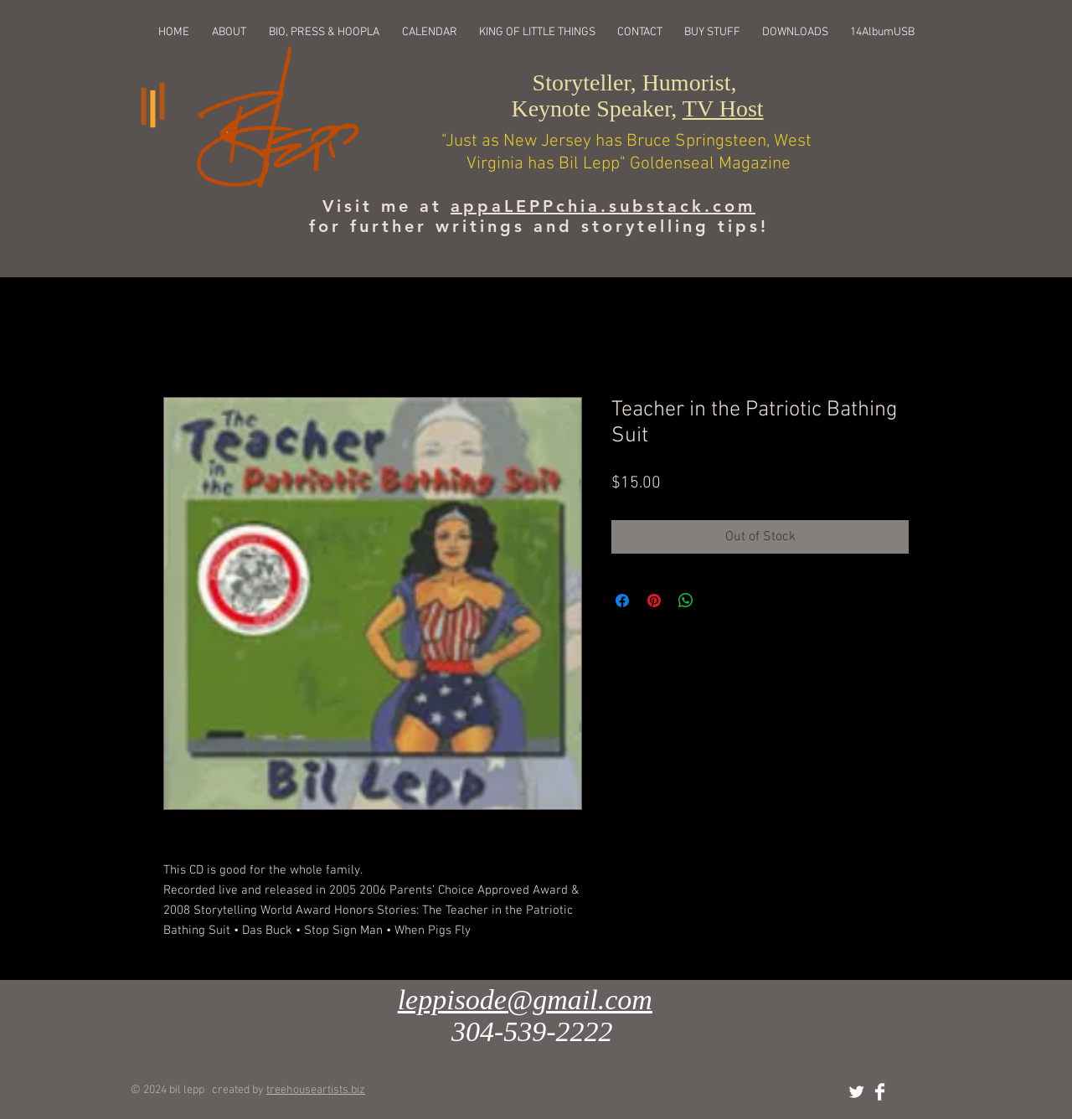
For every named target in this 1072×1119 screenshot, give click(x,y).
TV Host (723, 108)
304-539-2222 (532, 1031)
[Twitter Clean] (856, 1092)
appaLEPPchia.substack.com (603, 206)
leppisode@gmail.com (525, 999)
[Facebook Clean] (880, 1092)
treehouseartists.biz (315, 1090)
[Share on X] (718, 600)
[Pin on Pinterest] (654, 600)
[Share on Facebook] (622, 600)
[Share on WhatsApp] (686, 600)
